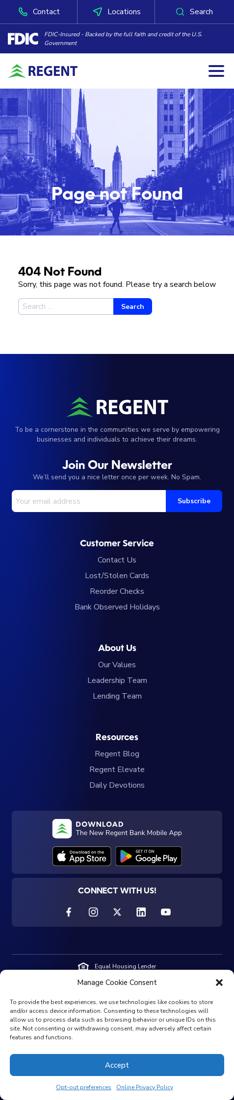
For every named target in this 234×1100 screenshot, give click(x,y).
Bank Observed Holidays (117, 607)
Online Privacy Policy (144, 1087)
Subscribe (194, 501)
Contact (38, 12)
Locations (116, 12)
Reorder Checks (117, 591)
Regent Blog (117, 754)
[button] (219, 982)
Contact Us (117, 560)
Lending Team (117, 696)
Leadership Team (117, 680)
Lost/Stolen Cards (117, 575)
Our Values (117, 664)
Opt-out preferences (83, 1087)
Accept (117, 1065)
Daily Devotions (117, 785)
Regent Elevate (117, 769)
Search (193, 12)
